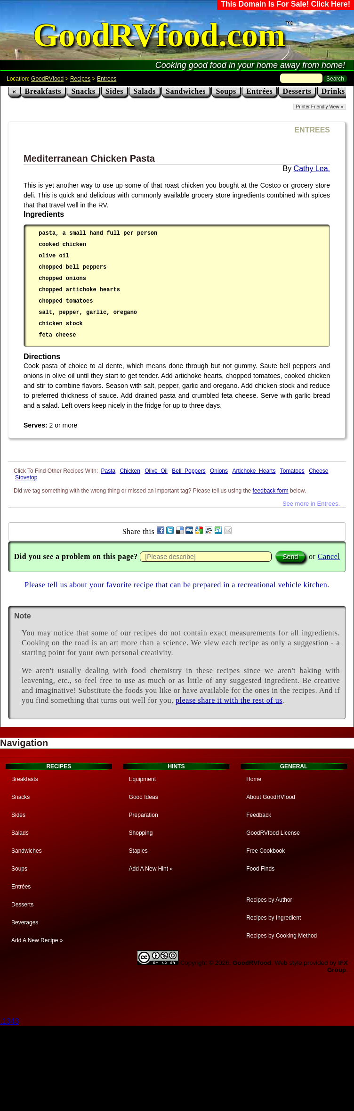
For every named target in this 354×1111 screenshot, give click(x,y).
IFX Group (337, 966)
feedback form (271, 490)
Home (253, 779)
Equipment (142, 779)
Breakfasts (43, 91)
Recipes (80, 78)
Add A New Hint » (151, 868)
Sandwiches (186, 91)
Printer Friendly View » (319, 106)
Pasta (108, 471)
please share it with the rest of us (229, 700)
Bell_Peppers (188, 471)
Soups (226, 91)
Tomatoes (292, 471)
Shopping (141, 833)
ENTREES (312, 130)
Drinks (333, 91)
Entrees (106, 78)
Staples (138, 851)
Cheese (318, 471)
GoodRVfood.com (159, 35)
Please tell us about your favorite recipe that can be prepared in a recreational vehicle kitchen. (176, 585)
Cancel (329, 556)
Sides (114, 91)
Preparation (143, 815)
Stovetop (26, 477)
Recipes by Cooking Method (281, 935)
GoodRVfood (47, 78)
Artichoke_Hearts (253, 471)
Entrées (259, 91)
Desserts (296, 91)
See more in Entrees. (311, 503)
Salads (144, 91)
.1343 (9, 1021)
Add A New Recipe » (37, 940)
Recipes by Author (269, 900)
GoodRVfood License (273, 833)
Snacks (83, 91)
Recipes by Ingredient (273, 917)
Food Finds (260, 868)
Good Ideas (143, 797)
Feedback (258, 815)
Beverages (24, 922)
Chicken (130, 471)
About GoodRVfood (270, 797)
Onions (219, 471)
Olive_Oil (156, 471)
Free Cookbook (265, 851)
